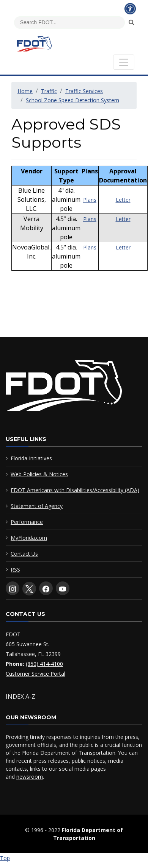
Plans (89, 209)
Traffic (49, 91)
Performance (27, 521)
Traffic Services (84, 91)
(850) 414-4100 (44, 663)
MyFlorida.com (29, 537)
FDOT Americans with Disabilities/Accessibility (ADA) (75, 490)
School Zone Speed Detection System (72, 100)
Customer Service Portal (35, 673)
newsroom (29, 776)
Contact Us (24, 553)
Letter (123, 209)
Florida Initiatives (31, 458)
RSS (15, 569)
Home (25, 91)
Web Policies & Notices (39, 474)
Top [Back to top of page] (5, 858)
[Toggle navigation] (123, 62)
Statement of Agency (37, 506)
